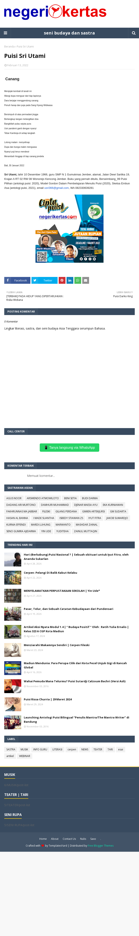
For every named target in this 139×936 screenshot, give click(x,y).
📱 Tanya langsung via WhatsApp (69, 447)
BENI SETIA (70, 498)
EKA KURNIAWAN (113, 505)
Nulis (83, 839)
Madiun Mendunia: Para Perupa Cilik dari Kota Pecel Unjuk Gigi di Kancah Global (75, 665)
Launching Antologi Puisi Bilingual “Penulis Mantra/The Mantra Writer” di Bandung (76, 719)
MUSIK (24, 749)
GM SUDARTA (118, 511)
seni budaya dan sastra (69, 33)
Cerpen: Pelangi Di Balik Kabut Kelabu (50, 573)
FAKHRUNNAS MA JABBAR (21, 511)
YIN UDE (46, 531)
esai (120, 749)
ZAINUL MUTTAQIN (85, 531)
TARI (110, 749)
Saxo (93, 839)
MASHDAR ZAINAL (87, 524)
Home (43, 839)
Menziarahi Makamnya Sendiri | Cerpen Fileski (56, 645)
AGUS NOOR (13, 498)
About (54, 839)
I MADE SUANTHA (43, 518)
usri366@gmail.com (56, 187)
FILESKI (46, 511)
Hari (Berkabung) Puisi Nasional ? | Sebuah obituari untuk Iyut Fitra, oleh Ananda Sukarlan (76, 557)
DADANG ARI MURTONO (21, 505)
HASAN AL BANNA (17, 518)
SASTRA (10, 749)
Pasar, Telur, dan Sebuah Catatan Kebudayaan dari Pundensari (68, 609)
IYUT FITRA (94, 518)
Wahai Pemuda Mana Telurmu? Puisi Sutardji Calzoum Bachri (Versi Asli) (74, 681)
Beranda (9, 46)
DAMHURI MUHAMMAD (55, 505)
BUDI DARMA (90, 498)
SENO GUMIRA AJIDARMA (21, 531)
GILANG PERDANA (66, 511)
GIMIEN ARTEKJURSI (93, 511)
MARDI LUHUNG (40, 524)
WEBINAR (24, 756)
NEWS (84, 749)
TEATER (98, 749)
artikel (10, 756)
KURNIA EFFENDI (16, 524)
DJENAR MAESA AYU (86, 505)
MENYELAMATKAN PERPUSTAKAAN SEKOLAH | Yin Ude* (62, 591)
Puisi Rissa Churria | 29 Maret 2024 (48, 699)
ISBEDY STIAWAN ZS (71, 518)
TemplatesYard (58, 845)
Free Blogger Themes (100, 845)
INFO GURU (40, 749)
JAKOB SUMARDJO (117, 518)
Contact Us (69, 839)
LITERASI (57, 749)
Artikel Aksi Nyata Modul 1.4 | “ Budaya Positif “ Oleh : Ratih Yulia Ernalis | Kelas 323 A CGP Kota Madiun (76, 629)
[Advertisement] (69, 893)
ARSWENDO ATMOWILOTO (43, 498)
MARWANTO (63, 524)
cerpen (72, 749)
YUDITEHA (62, 531)
